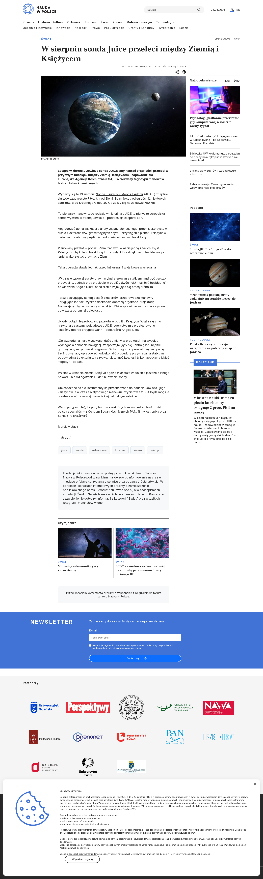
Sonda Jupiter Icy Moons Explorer (119, 194)
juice (64, 450)
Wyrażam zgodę (82, 859)
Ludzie (184, 27)
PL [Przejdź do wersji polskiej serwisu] (232, 9)
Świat (46, 39)
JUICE (128, 213)
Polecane (205, 362)
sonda (80, 450)
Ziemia (118, 22)
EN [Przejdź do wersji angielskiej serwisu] (238, 9)
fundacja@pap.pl (156, 845)
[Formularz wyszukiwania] (174, 9)
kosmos (120, 450)
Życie (105, 22)
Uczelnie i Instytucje (37, 27)
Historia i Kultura (50, 22)
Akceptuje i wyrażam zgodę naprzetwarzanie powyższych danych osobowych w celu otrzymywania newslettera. (132, 646)
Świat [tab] (236, 80)
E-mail (93, 630)
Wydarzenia (167, 27)
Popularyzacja (114, 27)
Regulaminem (143, 593)
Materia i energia (139, 22)
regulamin (109, 645)
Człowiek (74, 22)
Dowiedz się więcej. (201, 854)
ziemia (138, 450)
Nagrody (80, 27)
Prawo (95, 27)
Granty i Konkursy (141, 27)
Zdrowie (91, 22)
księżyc (155, 450)
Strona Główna (222, 38)
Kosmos (28, 22)
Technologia (165, 22)
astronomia (99, 450)
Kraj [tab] (227, 80)
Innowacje (63, 27)
